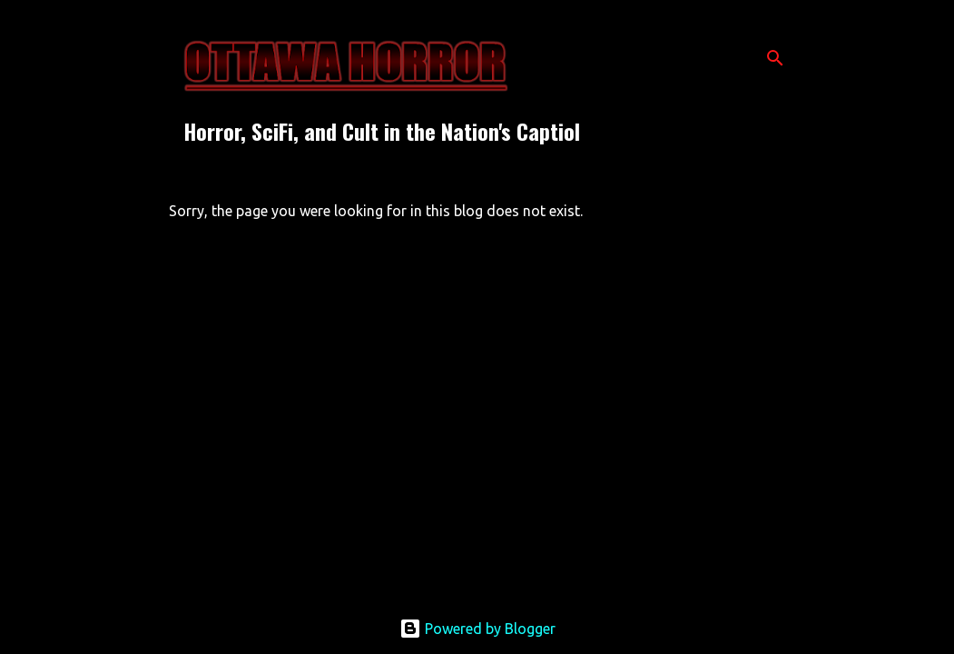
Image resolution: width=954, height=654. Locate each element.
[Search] (775, 58)
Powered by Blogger (477, 628)
